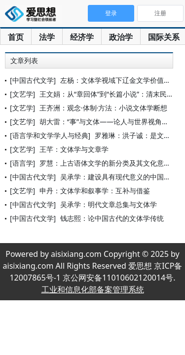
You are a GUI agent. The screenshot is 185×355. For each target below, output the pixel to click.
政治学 (121, 37)
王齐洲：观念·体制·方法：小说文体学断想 (103, 107)
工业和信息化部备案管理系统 (92, 289)
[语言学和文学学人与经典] (50, 135)
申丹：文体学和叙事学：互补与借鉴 (94, 190)
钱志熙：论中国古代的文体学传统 (112, 218)
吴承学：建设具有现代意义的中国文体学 (122, 176)
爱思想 (33, 15)
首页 (16, 37)
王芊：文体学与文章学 (74, 149)
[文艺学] (22, 94)
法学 (47, 37)
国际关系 (164, 37)
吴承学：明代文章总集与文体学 (108, 204)
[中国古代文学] (33, 80)
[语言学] (22, 163)
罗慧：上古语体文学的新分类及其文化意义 (105, 163)
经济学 (82, 37)
